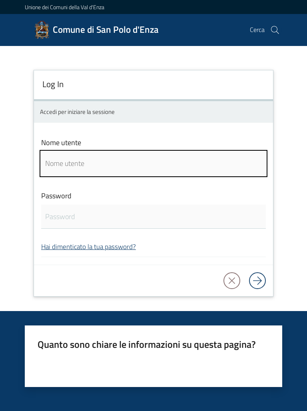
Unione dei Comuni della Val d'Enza (64, 7)
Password (56, 195)
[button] (275, 30)
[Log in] (257, 280)
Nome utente (61, 142)
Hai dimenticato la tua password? (88, 246)
